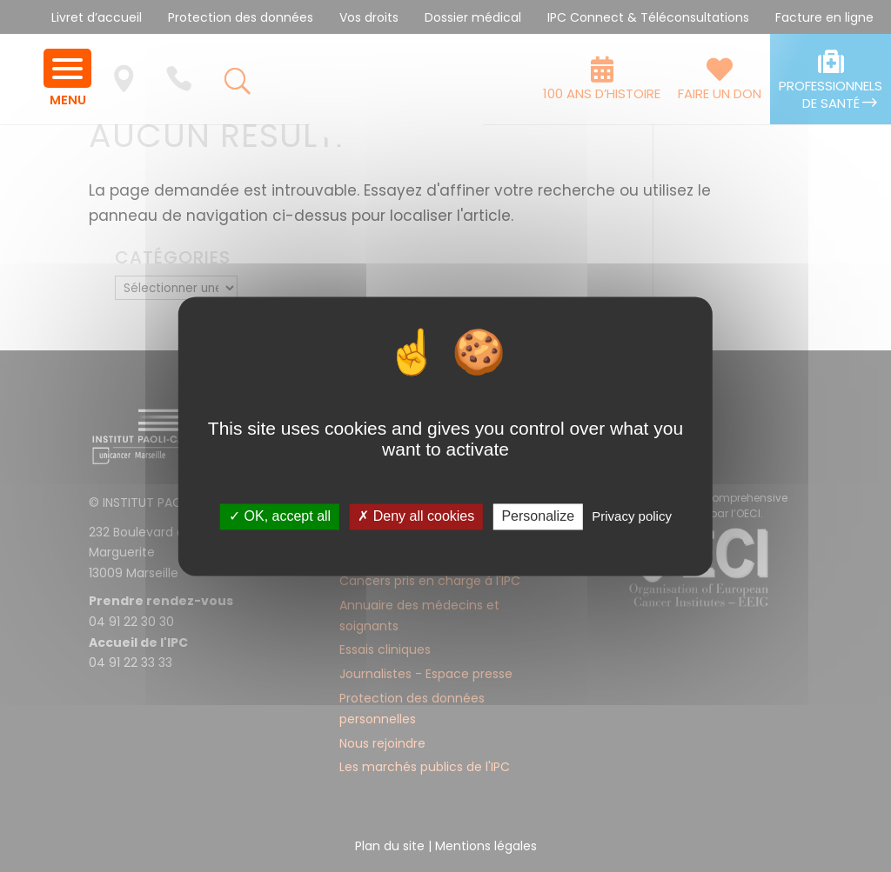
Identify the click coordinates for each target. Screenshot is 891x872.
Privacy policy (632, 516)
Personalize (537, 516)
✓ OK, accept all (280, 516)
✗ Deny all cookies (416, 516)
